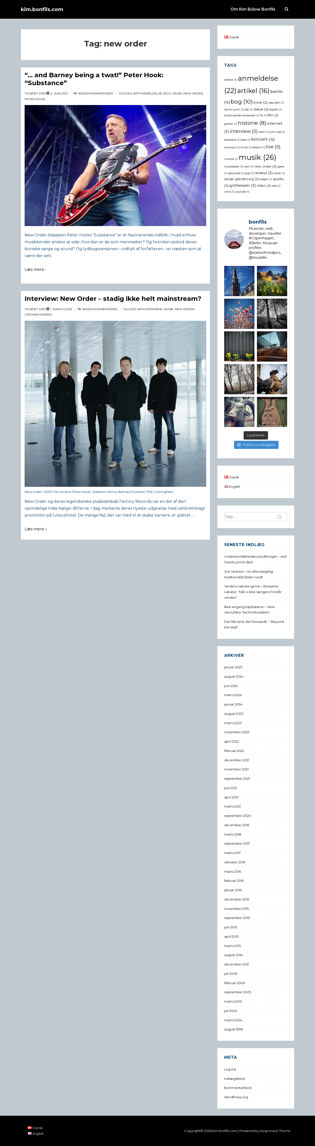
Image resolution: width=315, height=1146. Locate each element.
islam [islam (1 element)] (263, 132)
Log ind (230, 1069)
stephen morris (38, 314)
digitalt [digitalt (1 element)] (275, 109)
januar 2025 (233, 667)
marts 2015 (232, 946)
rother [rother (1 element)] (279, 173)
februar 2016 (234, 881)
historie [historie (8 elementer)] (252, 123)
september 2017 (237, 843)
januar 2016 (233, 890)
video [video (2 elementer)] (264, 185)
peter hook (35, 99)
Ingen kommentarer (95, 93)
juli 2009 (230, 974)
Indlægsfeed (234, 1079)
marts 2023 (233, 723)
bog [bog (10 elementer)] (242, 101)
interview (154, 309)
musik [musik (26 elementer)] (257, 157)
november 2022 (236, 732)
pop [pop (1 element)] (249, 173)
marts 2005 (233, 1001)
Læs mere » (36, 529)
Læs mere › (35, 269)
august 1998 (233, 1029)
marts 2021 (232, 806)
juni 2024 (231, 686)
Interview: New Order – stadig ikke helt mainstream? (113, 299)
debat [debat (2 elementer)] (260, 109)
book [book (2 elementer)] (260, 102)
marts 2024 (233, 695)
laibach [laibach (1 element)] (258, 147)
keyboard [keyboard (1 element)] (232, 139)
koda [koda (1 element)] (245, 139)
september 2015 (237, 918)
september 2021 (237, 778)
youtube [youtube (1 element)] (242, 191)
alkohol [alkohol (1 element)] (230, 79)
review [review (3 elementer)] (263, 172)
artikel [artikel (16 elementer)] (253, 91)
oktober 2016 (234, 862)
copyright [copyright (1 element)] (276, 102)
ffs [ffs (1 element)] (263, 115)
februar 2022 (234, 751)
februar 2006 (234, 983)
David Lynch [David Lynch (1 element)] (234, 109)
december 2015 (236, 899)
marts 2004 (233, 1020)
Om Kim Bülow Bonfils (253, 9)
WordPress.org (236, 1097)
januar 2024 (233, 704)
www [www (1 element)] (229, 191)
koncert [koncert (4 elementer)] (263, 139)
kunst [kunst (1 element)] (246, 147)
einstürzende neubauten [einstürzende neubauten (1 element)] (241, 115)
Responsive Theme (275, 1131)
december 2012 (236, 964)
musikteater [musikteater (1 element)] (233, 166)
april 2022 (231, 741)
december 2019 (236, 825)
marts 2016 (232, 871)
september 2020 (237, 816)
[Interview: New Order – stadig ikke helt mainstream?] (61, 309)
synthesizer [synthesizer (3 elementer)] (242, 185)
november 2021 (236, 769)
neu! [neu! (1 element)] (248, 166)
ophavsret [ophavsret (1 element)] (236, 173)
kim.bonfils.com (42, 9)
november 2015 (236, 909)
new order (193, 93)
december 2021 (236, 760)
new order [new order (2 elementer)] (265, 166)
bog (167, 93)
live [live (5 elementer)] (273, 147)
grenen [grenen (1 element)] (230, 123)
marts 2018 (232, 834)
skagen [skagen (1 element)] (265, 179)
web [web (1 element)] (276, 185)
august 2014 (233, 955)
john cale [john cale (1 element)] (277, 132)
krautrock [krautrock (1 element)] (232, 147)
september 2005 (237, 992)
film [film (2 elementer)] (273, 115)
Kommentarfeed (237, 1088)
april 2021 (231, 797)
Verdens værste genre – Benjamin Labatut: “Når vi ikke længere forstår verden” (253, 591)
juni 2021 (230, 788)
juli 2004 (230, 1011)
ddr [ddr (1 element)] (249, 109)
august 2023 (233, 714)
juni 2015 (230, 927)
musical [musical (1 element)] (231, 159)
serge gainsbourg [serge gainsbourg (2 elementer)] (241, 179)
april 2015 (231, 936)
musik (177, 93)
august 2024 (233, 676)
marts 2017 (232, 853)
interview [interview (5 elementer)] (244, 131)
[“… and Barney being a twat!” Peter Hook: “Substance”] (59, 93)
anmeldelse (152, 93)
